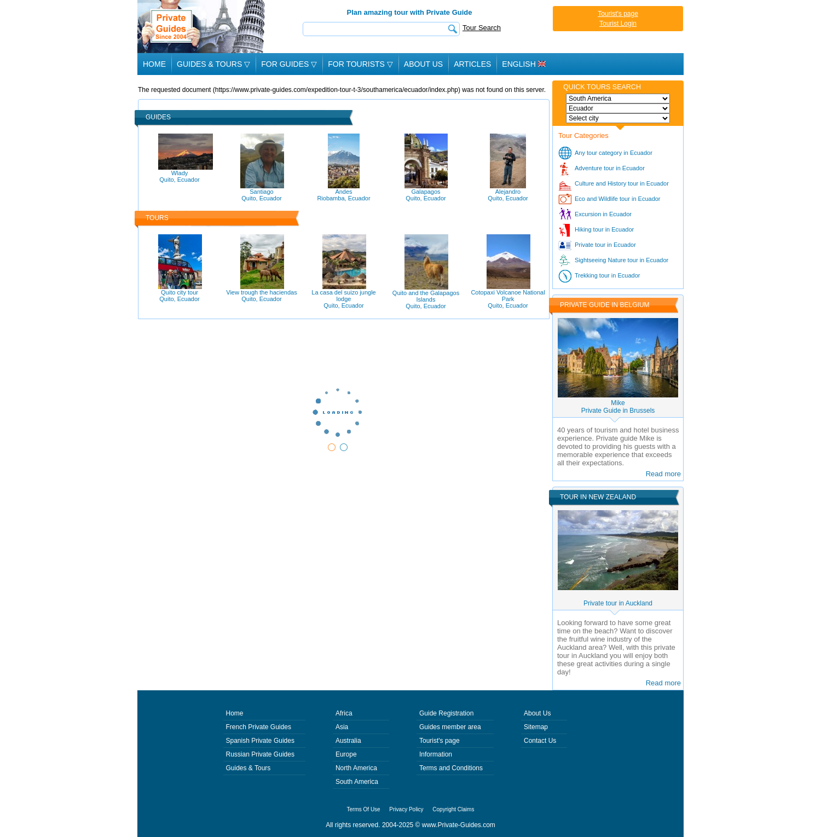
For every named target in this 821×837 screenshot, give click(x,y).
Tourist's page (618, 14)
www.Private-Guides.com (458, 825)
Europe (346, 754)
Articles (472, 64)
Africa (344, 713)
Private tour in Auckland (617, 603)
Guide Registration (446, 713)
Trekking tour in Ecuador (607, 275)
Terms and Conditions (451, 768)
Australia (348, 740)
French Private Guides (258, 727)
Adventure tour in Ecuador (610, 168)
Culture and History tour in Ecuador (622, 183)
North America (356, 768)
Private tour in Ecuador (605, 244)
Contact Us (540, 740)
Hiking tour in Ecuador (604, 229)
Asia (342, 727)
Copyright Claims (453, 809)
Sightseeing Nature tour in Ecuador (621, 260)
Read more (663, 474)
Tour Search (481, 28)
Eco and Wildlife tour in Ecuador (618, 198)
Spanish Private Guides (260, 740)
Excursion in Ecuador (603, 214)
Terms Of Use (363, 809)
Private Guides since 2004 (202, 26)
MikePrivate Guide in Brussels (618, 406)
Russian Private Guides (260, 754)
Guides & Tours (248, 768)
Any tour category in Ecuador (613, 152)
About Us (423, 64)
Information (435, 754)
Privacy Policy (406, 809)
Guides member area (450, 727)
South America (357, 782)
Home (154, 64)
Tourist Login (618, 23)
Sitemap (536, 727)
